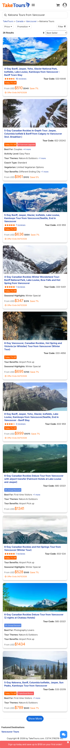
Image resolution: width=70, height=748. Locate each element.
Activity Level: (11, 153)
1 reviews (14, 287)
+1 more (42, 158)
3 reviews (15, 424)
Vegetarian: (10, 167)
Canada (19, 21)
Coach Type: (10, 162)
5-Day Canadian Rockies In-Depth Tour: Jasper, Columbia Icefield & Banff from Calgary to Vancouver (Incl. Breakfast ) (33, 133)
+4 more (27, 149)
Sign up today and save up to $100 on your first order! (39, 743)
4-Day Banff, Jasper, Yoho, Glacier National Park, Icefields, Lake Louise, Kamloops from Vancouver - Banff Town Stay (32, 71)
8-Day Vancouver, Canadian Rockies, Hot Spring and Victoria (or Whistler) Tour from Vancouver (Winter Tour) (33, 346)
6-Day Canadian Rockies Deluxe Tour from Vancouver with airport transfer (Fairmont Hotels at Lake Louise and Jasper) (33, 478)
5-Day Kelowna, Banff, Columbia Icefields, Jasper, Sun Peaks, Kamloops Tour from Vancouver (33, 684)
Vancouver (31, 21)
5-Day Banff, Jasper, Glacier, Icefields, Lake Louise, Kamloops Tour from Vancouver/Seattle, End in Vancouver (32, 218)
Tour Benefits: (11, 171)
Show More (35, 718)
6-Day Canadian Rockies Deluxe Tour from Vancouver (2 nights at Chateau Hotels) (33, 616)
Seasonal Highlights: (14, 295)
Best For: (8, 149)
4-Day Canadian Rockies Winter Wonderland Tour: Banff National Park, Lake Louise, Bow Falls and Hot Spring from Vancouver (32, 280)
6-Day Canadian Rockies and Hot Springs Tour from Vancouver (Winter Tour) (32, 548)
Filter (62, 26)
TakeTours (8, 21)
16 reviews (15, 78)
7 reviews (14, 225)
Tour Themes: (11, 158)
